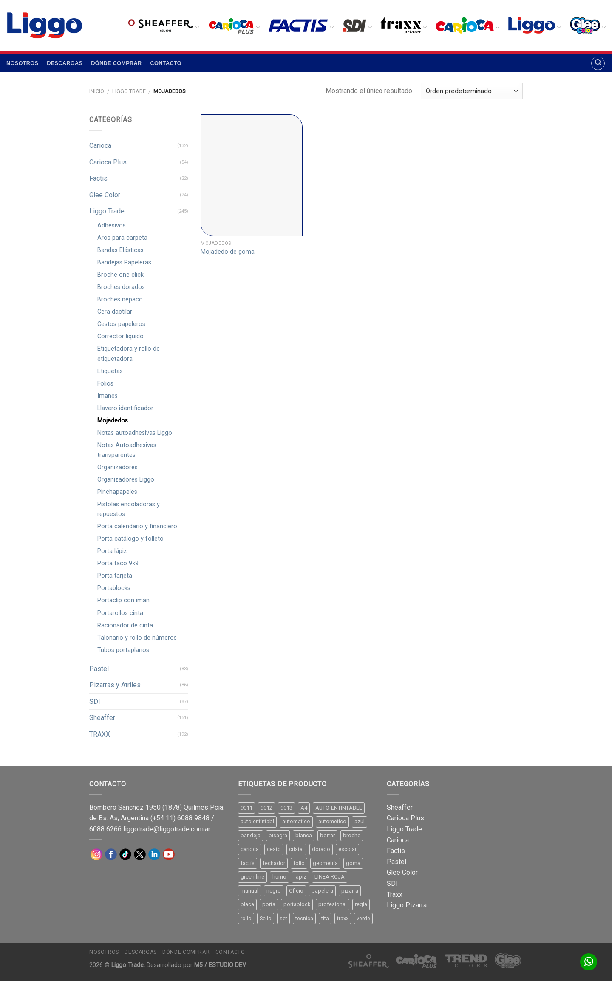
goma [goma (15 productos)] (353, 863)
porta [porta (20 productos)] (268, 904)
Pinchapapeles (117, 492)
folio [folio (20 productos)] (299, 863)
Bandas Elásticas (120, 250)
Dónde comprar (116, 63)
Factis (98, 178)
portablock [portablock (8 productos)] (296, 904)
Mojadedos (112, 420)
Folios (105, 383)
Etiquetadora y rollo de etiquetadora (128, 353)
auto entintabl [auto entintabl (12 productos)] (257, 821)
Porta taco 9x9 (118, 563)
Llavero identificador (125, 408)
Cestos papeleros (121, 324)
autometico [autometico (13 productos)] (332, 821)
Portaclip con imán (123, 600)
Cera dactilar (114, 311)
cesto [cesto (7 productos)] (274, 849)
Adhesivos (111, 225)
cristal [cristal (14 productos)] (296, 849)
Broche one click (120, 274)
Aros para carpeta (122, 237)
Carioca (100, 146)
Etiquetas (110, 371)
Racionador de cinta (125, 625)
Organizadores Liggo (125, 479)
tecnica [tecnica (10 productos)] (304, 918)
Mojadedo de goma (228, 251)
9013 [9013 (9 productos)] (286, 808)
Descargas (64, 63)
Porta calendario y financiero (137, 526)
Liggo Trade (129, 91)
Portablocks (113, 588)
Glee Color (104, 195)
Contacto (165, 63)
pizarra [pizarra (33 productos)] (349, 890)
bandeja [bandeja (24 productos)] (251, 835)
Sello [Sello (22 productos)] (266, 918)
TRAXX (99, 734)
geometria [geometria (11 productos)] (325, 863)
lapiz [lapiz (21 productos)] (300, 876)
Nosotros (22, 63)
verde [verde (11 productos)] (363, 918)
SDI (94, 701)
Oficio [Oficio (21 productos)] (296, 890)
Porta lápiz (112, 551)
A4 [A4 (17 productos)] (303, 808)
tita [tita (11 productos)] (325, 918)
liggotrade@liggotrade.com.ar (166, 829)
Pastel (99, 669)
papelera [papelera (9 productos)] (322, 890)
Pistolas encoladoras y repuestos (128, 509)
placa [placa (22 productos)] (247, 904)
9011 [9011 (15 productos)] (246, 808)
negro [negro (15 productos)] (273, 890)
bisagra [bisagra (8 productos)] (278, 835)
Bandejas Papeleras (124, 262)
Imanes (107, 396)
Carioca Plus (108, 162)
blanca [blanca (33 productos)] (303, 835)
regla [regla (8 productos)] (361, 904)
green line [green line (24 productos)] (252, 876)
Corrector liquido (120, 336)
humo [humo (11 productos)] (279, 876)
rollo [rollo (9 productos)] (246, 918)
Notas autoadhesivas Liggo (134, 433)
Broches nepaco (120, 299)
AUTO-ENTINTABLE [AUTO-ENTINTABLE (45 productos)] (338, 808)
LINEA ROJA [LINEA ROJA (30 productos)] (329, 876)
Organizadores (117, 467)
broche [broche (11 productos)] (351, 835)
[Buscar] (598, 63)
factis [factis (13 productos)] (248, 863)
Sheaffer (102, 718)
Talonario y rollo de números (137, 637)
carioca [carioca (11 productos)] (250, 849)
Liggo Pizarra (407, 905)
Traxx (394, 894)
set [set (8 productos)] (283, 918)
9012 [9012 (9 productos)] (266, 808)
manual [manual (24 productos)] (249, 890)
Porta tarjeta (114, 575)
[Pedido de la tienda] (472, 91)
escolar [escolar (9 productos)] (347, 849)
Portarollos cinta (120, 613)
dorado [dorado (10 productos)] (321, 849)
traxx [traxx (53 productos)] (342, 918)
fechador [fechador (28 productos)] (274, 863)
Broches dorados (121, 287)
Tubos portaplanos (123, 650)
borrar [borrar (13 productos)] (327, 835)
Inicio (96, 91)
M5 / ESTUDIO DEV (220, 965)
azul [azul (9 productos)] (359, 821)
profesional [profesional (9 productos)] (332, 904)
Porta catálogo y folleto (130, 538)
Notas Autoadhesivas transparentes (126, 450)
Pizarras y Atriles (115, 685)
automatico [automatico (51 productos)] (296, 821)
